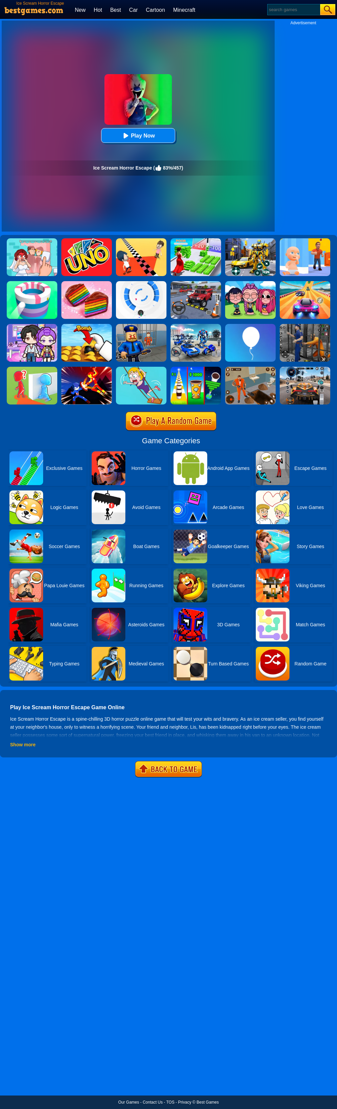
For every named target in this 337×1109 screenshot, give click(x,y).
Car (133, 10)
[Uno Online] (86, 240)
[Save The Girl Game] (141, 369)
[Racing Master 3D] (305, 283)
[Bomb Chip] (86, 326)
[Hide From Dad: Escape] (305, 240)
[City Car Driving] (305, 369)
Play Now (138, 135)
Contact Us (152, 1102)
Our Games (128, 1102)
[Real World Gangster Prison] (305, 326)
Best (115, 10)
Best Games (207, 1102)
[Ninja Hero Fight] (86, 369)
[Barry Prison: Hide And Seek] (141, 326)
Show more (22, 744)
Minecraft (184, 10)
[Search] (293, 9)
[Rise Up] (250, 326)
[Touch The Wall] (141, 240)
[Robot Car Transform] (250, 240)
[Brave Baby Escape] (32, 369)
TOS (170, 1102)
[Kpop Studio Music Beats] (250, 283)
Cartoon (155, 10)
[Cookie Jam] (86, 283)
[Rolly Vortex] (141, 283)
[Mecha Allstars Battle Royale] (196, 326)
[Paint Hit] (32, 283)
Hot (98, 10)
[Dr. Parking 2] (196, 283)
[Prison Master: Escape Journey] (250, 369)
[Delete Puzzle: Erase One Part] (32, 240)
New (80, 10)
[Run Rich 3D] (196, 240)
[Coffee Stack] (196, 369)
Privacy (184, 1102)
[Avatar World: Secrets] (32, 326)
